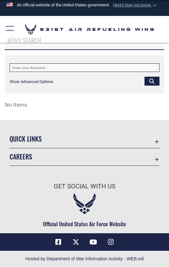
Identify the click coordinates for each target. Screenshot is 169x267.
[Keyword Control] (84, 67)
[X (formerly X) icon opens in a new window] (76, 242)
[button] (135, 5)
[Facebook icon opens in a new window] (58, 242)
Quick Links (26, 139)
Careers (21, 156)
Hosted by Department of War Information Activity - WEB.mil (84, 258)
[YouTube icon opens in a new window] (93, 242)
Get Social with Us (85, 186)
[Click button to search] (151, 81)
